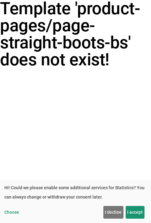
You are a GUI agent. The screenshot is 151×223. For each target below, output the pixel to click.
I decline (113, 212)
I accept (135, 212)
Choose (11, 212)
